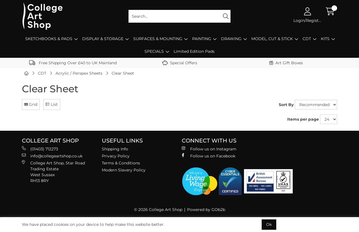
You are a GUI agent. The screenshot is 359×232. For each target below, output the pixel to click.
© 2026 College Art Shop (158, 209)
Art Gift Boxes (286, 62)
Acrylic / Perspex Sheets (79, 73)
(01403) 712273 (40, 148)
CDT (307, 38)
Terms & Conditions (121, 163)
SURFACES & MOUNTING (157, 38)
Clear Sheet (123, 73)
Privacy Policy (116, 156)
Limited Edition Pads (194, 51)
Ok (269, 224)
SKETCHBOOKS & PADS (48, 38)
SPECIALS (154, 51)
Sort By (286, 104)
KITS (325, 38)
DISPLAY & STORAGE (102, 38)
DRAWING (231, 38)
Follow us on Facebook (208, 156)
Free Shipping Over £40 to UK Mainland (73, 62)
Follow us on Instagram (209, 148)
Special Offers (179, 62)
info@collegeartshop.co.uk (52, 156)
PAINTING (201, 38)
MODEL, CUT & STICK (272, 38)
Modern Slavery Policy (124, 170)
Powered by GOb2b (206, 209)
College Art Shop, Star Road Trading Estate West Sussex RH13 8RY (53, 171)
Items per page (303, 119)
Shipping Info (115, 148)
